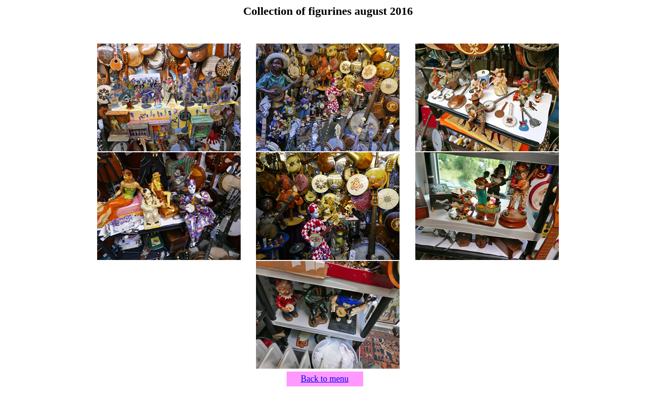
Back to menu (325, 379)
